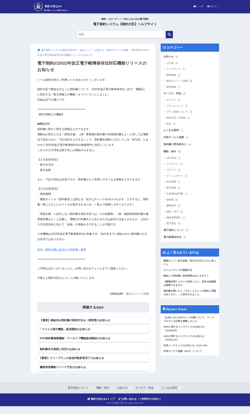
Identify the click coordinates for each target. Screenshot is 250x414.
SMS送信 (173, 158)
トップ (197, 6)
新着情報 (173, 75)
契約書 (172, 200)
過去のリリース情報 (137, 293)
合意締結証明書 (177, 194)
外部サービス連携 (176, 138)
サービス (173, 100)
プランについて (177, 106)
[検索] (169, 34)
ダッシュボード (177, 176)
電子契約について (176, 231)
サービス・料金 (175, 93)
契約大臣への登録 (178, 118)
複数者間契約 (176, 218)
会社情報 (173, 182)
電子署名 (173, 224)
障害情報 (173, 87)
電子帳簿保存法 (175, 238)
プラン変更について (179, 112)
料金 (171, 124)
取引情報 (173, 188)
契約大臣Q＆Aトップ (101, 406)
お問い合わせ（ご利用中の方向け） (140, 406)
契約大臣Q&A (51, 6)
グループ (173, 170)
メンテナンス (176, 69)
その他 (172, 63)
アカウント (174, 164)
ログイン (212, 6)
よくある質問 (174, 130)
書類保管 (173, 206)
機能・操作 (172, 152)
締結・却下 (174, 212)
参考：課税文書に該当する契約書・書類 (61, 249)
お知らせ (171, 56)
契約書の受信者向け (178, 145)
